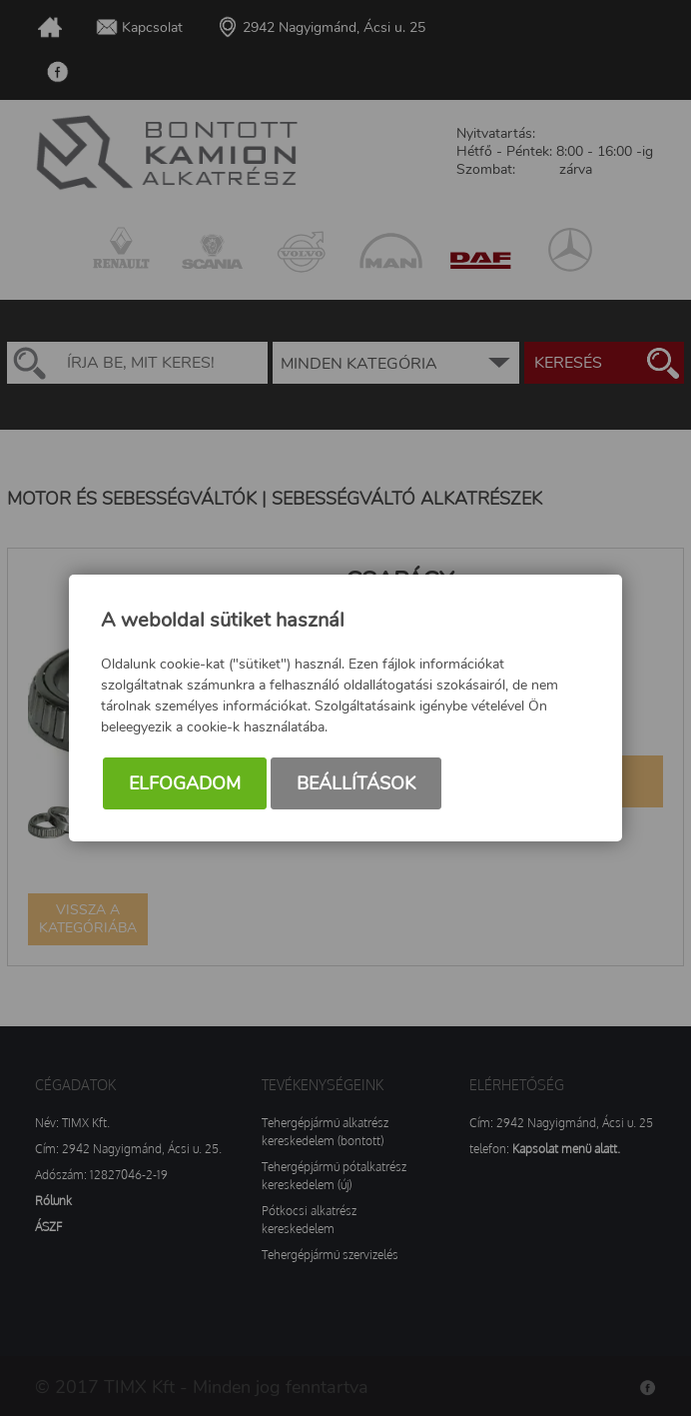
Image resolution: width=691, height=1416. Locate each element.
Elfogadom (185, 783)
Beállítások (356, 783)
